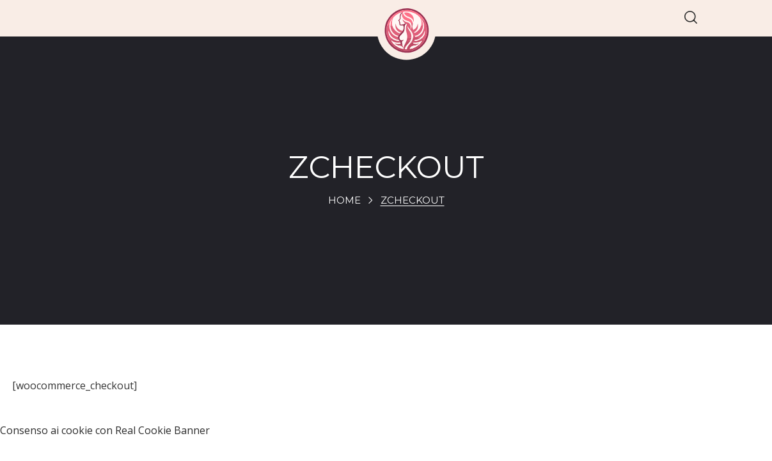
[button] (690, 18)
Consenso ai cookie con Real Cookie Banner (105, 430)
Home (344, 200)
